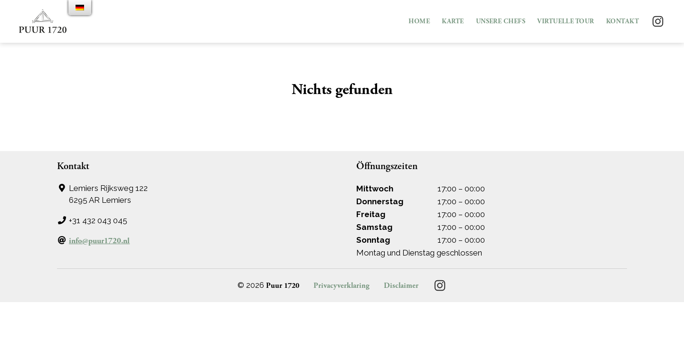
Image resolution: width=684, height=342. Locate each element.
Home (419, 22)
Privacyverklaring (342, 286)
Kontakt (622, 22)
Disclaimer (401, 286)
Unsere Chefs (501, 22)
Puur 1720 (282, 286)
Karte (453, 22)
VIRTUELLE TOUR (565, 22)
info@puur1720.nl (99, 241)
